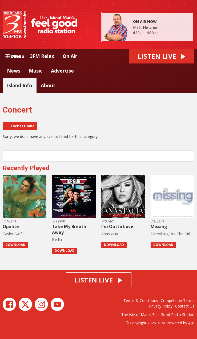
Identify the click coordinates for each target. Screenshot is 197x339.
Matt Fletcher (145, 27)
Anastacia (109, 233)
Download (15, 244)
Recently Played (26, 168)
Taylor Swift (13, 233)
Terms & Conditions (140, 300)
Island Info (19, 85)
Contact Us (184, 306)
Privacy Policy (160, 306)
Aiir (191, 322)
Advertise (62, 70)
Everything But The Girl (170, 233)
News (13, 70)
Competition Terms (177, 300)
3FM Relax (42, 56)
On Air (70, 56)
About (48, 85)
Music (35, 70)
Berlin (57, 239)
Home (14, 56)
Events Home (22, 125)
